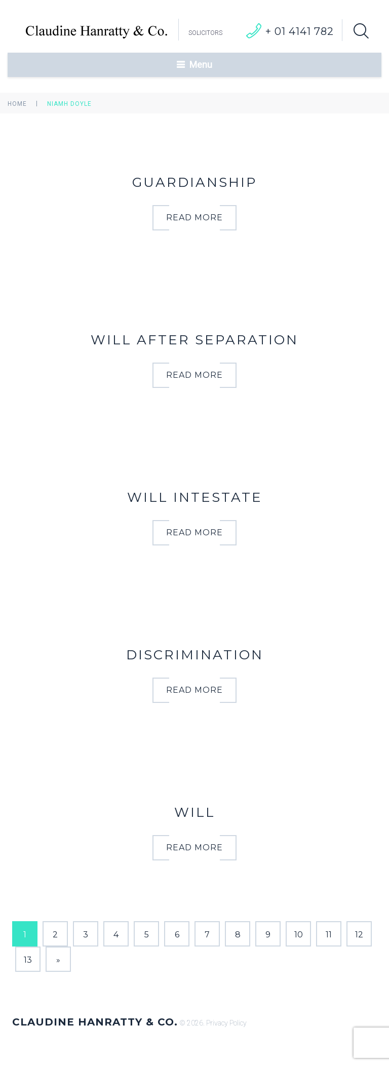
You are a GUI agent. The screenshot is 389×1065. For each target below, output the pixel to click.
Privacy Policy (226, 1023)
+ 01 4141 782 (299, 31)
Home (17, 103)
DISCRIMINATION (194, 655)
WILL (194, 812)
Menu (200, 64)
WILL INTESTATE (194, 497)
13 (28, 960)
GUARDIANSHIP (194, 182)
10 (298, 934)
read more (194, 217)
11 (329, 934)
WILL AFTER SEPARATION (194, 340)
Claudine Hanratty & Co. (95, 1022)
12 (359, 934)
